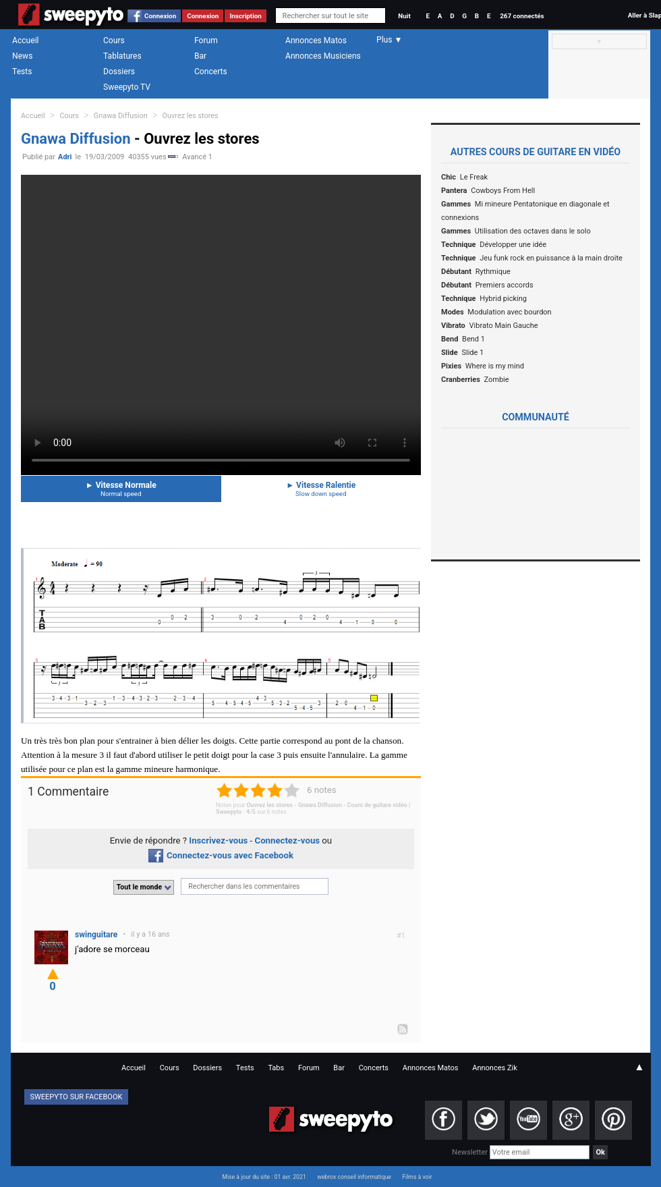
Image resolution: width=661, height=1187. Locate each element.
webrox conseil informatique (354, 1177)
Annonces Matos (316, 40)
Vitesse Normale (121, 488)
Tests (22, 71)
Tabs (276, 1068)
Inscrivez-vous (218, 840)
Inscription (245, 16)
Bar (200, 56)
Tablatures (122, 56)
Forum (206, 40)
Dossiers (119, 71)
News (22, 56)
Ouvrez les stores (191, 115)
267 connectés (522, 16)
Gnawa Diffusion (121, 115)
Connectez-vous (287, 840)
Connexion (160, 16)
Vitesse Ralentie (321, 488)
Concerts (210, 71)
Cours (114, 40)
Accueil (25, 40)
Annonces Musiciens (323, 56)
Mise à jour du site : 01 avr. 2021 (264, 1177)
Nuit (404, 16)
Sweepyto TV (126, 87)
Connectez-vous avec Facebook (220, 855)
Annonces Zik (494, 1068)
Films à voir (417, 1177)
